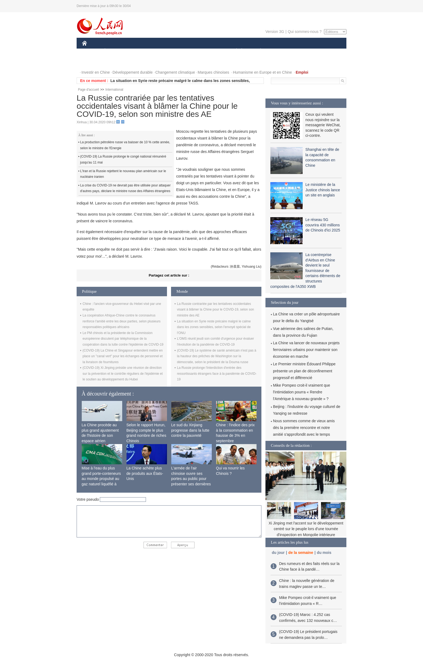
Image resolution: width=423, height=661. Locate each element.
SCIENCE (186, 51)
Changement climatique (175, 72)
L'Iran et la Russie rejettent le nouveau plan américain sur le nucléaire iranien (123, 174)
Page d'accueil (88, 89)
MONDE (139, 51)
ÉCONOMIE (114, 51)
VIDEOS (115, 61)
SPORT (279, 51)
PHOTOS (93, 61)
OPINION (328, 51)
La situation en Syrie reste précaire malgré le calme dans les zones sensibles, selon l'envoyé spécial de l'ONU (214, 327)
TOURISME (302, 51)
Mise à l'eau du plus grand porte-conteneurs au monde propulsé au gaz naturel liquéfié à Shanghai (101, 478)
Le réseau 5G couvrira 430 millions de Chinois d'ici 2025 (322, 224)
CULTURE (210, 51)
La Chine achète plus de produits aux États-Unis (145, 473)
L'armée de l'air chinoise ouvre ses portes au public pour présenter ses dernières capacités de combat (191, 478)
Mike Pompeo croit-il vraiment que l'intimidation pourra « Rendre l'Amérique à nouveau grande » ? (301, 392)
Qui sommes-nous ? (305, 31)
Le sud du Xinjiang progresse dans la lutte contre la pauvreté (190, 430)
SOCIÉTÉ (234, 51)
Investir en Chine (95, 72)
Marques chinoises (213, 72)
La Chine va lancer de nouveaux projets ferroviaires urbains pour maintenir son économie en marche (306, 350)
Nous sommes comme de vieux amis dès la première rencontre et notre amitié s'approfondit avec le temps (304, 428)
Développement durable (132, 72)
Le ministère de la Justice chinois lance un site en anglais (322, 189)
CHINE (91, 51)
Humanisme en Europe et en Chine (262, 72)
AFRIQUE (162, 51)
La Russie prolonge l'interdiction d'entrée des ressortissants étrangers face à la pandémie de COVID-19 (217, 373)
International (114, 89)
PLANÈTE (257, 51)
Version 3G (274, 31)
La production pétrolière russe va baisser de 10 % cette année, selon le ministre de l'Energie (125, 145)
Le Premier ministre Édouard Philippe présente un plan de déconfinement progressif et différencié (304, 371)
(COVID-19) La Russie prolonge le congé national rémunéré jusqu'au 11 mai (123, 159)
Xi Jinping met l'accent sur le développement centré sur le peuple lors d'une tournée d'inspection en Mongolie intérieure (306, 529)
